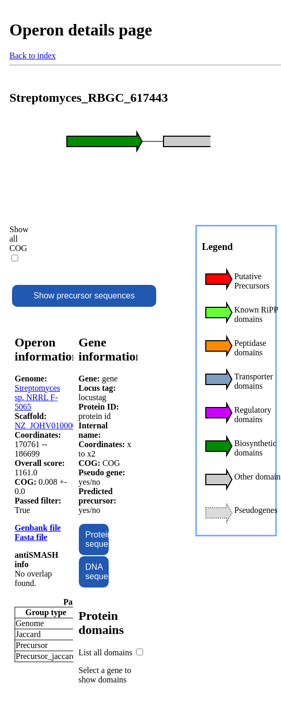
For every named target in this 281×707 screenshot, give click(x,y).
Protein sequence (96, 539)
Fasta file (31, 537)
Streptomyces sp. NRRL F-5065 (37, 397)
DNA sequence (96, 571)
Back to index (32, 55)
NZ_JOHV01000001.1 (53, 425)
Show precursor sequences (84, 295)
